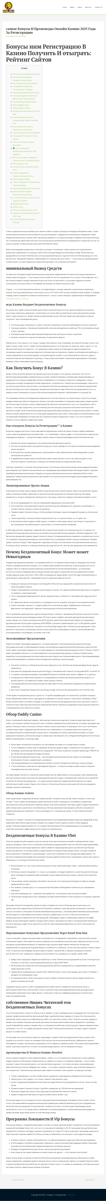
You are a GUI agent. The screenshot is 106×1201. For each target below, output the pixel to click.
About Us (86, 7)
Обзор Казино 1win (20, 164)
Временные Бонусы (21, 204)
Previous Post (17, 1180)
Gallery (68, 7)
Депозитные (18, 207)
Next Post (91, 1180)
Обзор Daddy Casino (21, 105)
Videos (77, 7)
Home (60, 7)
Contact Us (98, 7)
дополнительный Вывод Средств (26, 74)
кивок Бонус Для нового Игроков (26, 188)
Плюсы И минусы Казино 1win (25, 210)
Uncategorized (11, 36)
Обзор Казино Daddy (21, 179)
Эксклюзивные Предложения (25, 102)
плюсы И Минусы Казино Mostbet (26, 133)
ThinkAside (70, 1195)
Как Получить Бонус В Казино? (25, 83)
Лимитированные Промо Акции (26, 93)
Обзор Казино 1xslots (21, 108)
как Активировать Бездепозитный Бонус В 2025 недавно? (24, 151)
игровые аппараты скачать (17, 299)
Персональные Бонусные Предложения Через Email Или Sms (25, 120)
